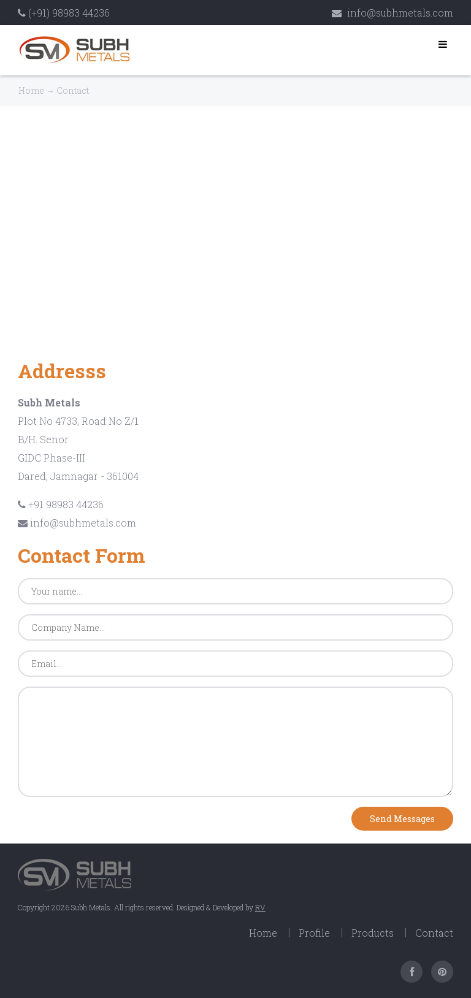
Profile (314, 932)
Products (372, 932)
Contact (434, 932)
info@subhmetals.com (392, 12)
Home (31, 90)
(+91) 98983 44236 (64, 12)
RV (260, 907)
